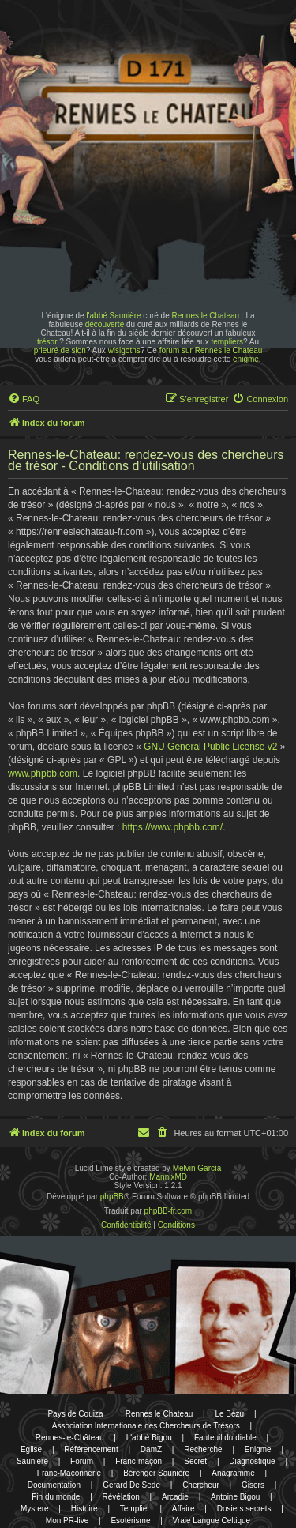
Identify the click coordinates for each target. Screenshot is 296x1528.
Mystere (35, 1508)
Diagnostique (252, 1461)
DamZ (151, 1449)
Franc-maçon (138, 1461)
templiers (227, 341)
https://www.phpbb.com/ (172, 827)
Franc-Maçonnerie (69, 1473)
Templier (135, 1508)
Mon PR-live (67, 1520)
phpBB (112, 1196)
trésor (47, 341)
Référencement (91, 1449)
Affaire (183, 1508)
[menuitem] (23, 399)
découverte (104, 324)
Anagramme (233, 1473)
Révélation (121, 1496)
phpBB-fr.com (168, 1210)
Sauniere (32, 1461)
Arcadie (175, 1496)
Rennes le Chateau (205, 315)
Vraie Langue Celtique (212, 1520)
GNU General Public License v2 (210, 746)
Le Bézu (229, 1413)
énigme (246, 359)
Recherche (203, 1449)
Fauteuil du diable (225, 1437)
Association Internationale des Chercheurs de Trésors (146, 1425)
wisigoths (124, 350)
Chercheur (200, 1485)
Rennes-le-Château (70, 1437)
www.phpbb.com (42, 773)
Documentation (54, 1485)
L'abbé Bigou (149, 1437)
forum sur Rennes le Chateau (211, 350)
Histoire (84, 1508)
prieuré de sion (60, 350)
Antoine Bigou (235, 1496)
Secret (195, 1461)
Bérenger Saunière (156, 1473)
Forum (81, 1461)
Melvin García (197, 1168)
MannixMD (168, 1176)
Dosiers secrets (244, 1508)
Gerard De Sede (131, 1485)
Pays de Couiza (75, 1413)
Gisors (253, 1485)
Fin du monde (56, 1496)
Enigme (258, 1449)
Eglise (31, 1449)
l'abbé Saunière (113, 315)
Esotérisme (130, 1520)
